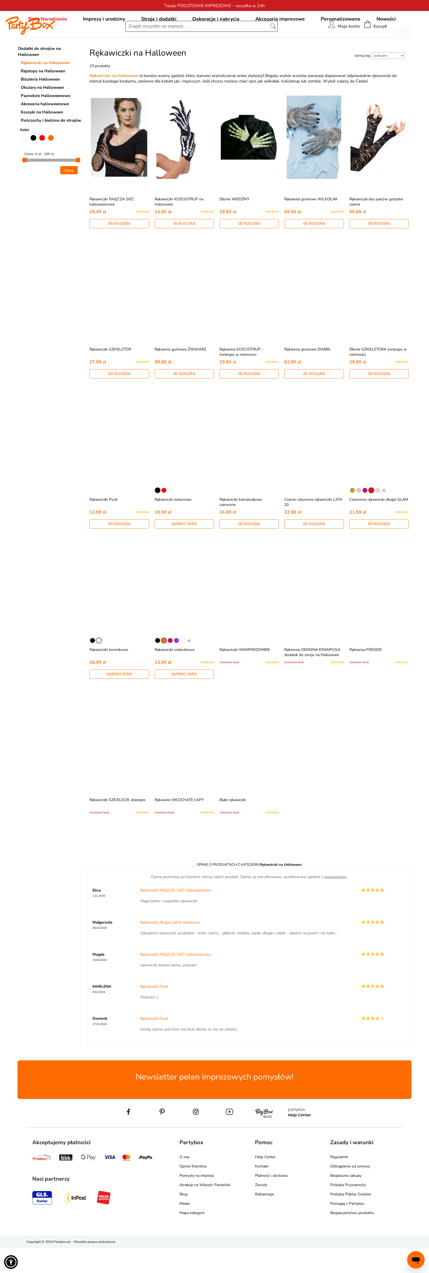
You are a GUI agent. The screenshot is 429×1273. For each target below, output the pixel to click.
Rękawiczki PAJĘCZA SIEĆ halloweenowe (111, 226)
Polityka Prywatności (348, 1209)
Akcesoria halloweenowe (45, 129)
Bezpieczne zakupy (345, 1200)
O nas (184, 1181)
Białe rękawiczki (232, 824)
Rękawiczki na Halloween (45, 87)
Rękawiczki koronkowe (108, 674)
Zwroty (261, 1209)
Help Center (265, 1181)
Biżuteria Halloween (40, 104)
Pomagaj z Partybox (347, 1228)
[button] (10, 1262)
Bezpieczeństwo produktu (352, 1237)
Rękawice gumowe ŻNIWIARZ (180, 374)
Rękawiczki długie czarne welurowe (170, 947)
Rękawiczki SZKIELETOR (110, 374)
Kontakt (261, 1191)
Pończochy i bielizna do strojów (51, 145)
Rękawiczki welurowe (173, 524)
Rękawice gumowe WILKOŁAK (311, 224)
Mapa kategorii (191, 1237)
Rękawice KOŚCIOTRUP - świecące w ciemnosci (241, 377)
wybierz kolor (184, 548)
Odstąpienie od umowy (350, 1191)
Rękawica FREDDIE (365, 674)
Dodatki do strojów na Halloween (39, 76)
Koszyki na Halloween (42, 137)
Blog (183, 1219)
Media (184, 1228)
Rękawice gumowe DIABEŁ (307, 374)
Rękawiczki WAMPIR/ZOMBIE (244, 674)
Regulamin (339, 1181)
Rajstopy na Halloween (43, 96)
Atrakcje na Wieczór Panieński (204, 1209)
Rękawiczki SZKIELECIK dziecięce (117, 824)
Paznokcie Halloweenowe (45, 120)
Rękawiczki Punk (103, 524)
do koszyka (119, 248)
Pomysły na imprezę (196, 1200)
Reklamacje (264, 1219)
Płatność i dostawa (271, 1200)
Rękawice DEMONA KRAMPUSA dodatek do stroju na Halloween (312, 677)
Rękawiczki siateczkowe (175, 674)
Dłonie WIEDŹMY (234, 224)
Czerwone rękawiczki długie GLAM (378, 524)
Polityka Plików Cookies (350, 1219)
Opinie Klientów (193, 1191)
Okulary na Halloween (42, 112)
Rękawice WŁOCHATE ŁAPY (179, 824)
